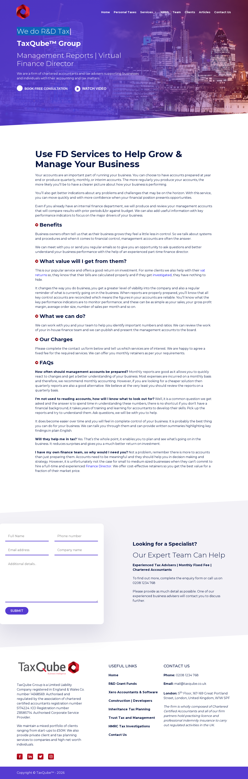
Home (105, 12)
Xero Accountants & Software (133, 692)
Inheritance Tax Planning (129, 709)
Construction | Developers (130, 701)
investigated (162, 275)
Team (176, 12)
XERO (165, 12)
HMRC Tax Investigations (129, 726)
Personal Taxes (125, 12)
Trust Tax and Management (132, 718)
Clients (190, 12)
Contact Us (222, 12)
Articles (204, 12)
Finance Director (98, 466)
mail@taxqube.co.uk (190, 684)
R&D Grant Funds (123, 684)
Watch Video (95, 89)
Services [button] (148, 12)
